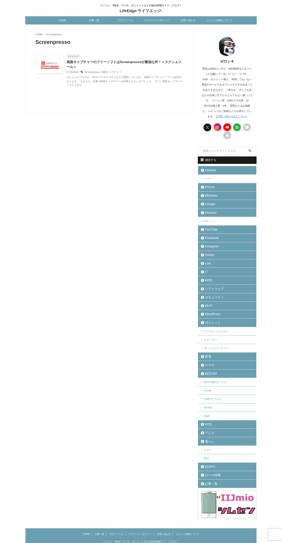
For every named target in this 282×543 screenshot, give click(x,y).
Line (206, 258)
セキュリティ (212, 290)
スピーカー (211, 330)
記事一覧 (94, 20)
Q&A (207, 402)
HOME (62, 20)
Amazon (209, 209)
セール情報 (210, 459)
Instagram (210, 242)
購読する (208, 159)
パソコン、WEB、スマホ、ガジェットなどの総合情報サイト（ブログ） (141, 524)
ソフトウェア (212, 282)
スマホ (208, 354)
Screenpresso (103, 72)
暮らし (208, 426)
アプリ (208, 177)
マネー (208, 435)
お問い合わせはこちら (231, 116)
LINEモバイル (212, 386)
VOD (207, 410)
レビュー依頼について (219, 20)
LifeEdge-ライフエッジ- (141, 11)
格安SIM (209, 362)
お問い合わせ (188, 20)
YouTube (209, 225)
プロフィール (125, 20)
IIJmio (207, 378)
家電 (207, 346)
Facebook (210, 233)
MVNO (208, 394)
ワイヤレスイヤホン (216, 322)
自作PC (208, 450)
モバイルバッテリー (216, 338)
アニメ (208, 418)
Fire (206, 218)
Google (208, 201)
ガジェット (210, 314)
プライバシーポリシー (156, 20)
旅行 (206, 443)
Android (208, 169)
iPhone (208, 185)
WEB (207, 274)
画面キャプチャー (120, 72)
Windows (209, 193)
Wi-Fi (207, 298)
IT (205, 266)
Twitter (208, 250)
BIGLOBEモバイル (215, 370)
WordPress (210, 306)
